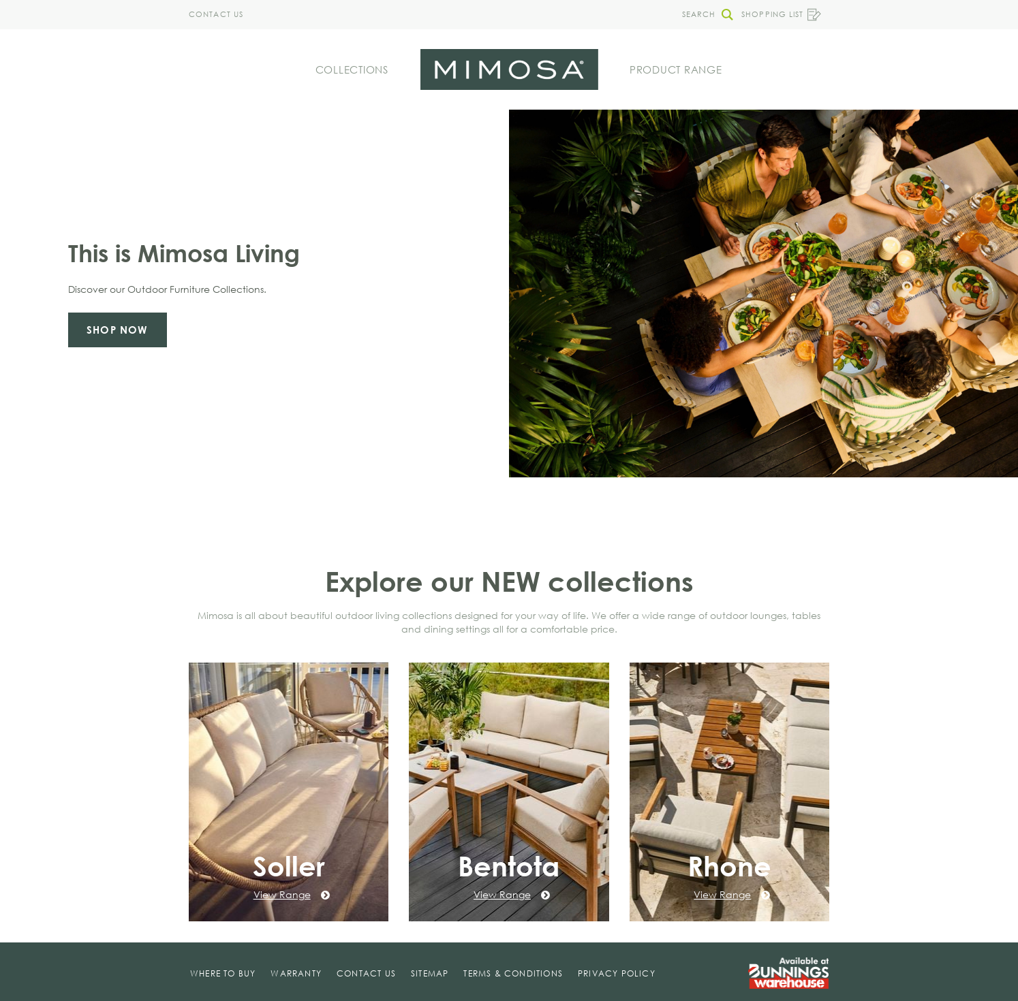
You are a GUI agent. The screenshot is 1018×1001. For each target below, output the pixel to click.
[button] (704, 14)
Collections (351, 69)
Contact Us (216, 14)
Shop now (118, 329)
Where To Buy (223, 973)
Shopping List (781, 14)
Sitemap (429, 973)
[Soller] (288, 792)
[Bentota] (508, 792)
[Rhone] (729, 792)
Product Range (676, 69)
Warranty (296, 973)
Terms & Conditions (513, 973)
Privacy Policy (616, 973)
